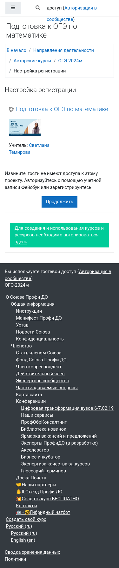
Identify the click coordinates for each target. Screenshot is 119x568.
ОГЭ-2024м (70, 61)
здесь (21, 242)
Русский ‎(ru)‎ (19, 526)
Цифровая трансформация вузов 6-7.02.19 (67, 408)
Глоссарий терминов (43, 471)
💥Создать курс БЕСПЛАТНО (47, 499)
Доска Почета (31, 478)
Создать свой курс (26, 519)
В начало (16, 50)
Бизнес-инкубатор (40, 457)
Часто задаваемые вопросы (47, 387)
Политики (15, 559)
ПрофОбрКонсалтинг (44, 422)
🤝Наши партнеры (36, 485)
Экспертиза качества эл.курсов (55, 464)
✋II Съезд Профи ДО (39, 492)
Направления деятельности (63, 50)
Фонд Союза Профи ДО (41, 360)
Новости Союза (33, 332)
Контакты (26, 506)
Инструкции (29, 311)
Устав (22, 325)
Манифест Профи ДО (39, 318)
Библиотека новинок (43, 429)
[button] (37, 8)
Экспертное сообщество (42, 381)
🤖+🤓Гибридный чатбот (43, 512)
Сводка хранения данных (32, 552)
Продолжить (59, 201)
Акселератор (35, 450)
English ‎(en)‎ (23, 540)
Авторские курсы (32, 61)
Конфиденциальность (40, 339)
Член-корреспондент (39, 367)
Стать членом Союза (38, 353)
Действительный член (40, 374)
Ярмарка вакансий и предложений (59, 436)
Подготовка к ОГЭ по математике (62, 109)
